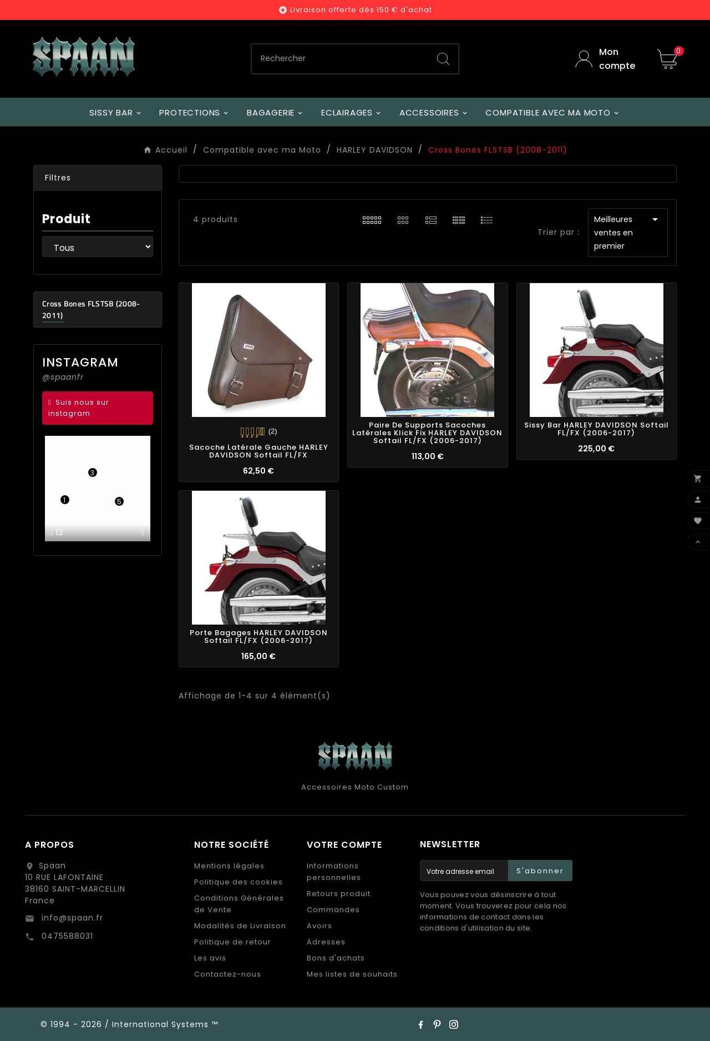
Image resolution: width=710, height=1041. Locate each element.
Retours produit (339, 893)
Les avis (210, 958)
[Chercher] (340, 58)
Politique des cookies (238, 882)
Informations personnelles (334, 872)
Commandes (333, 909)
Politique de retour (232, 942)
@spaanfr (63, 377)
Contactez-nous (227, 974)
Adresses (326, 942)
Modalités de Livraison (240, 926)
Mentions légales (229, 866)
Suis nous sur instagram (78, 408)
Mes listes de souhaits (352, 974)
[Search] (443, 59)
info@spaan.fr (71, 917)
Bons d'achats (336, 958)
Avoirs (319, 926)
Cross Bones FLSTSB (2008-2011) (91, 309)
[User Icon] (608, 59)
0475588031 (66, 936)
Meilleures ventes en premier (628, 232)
